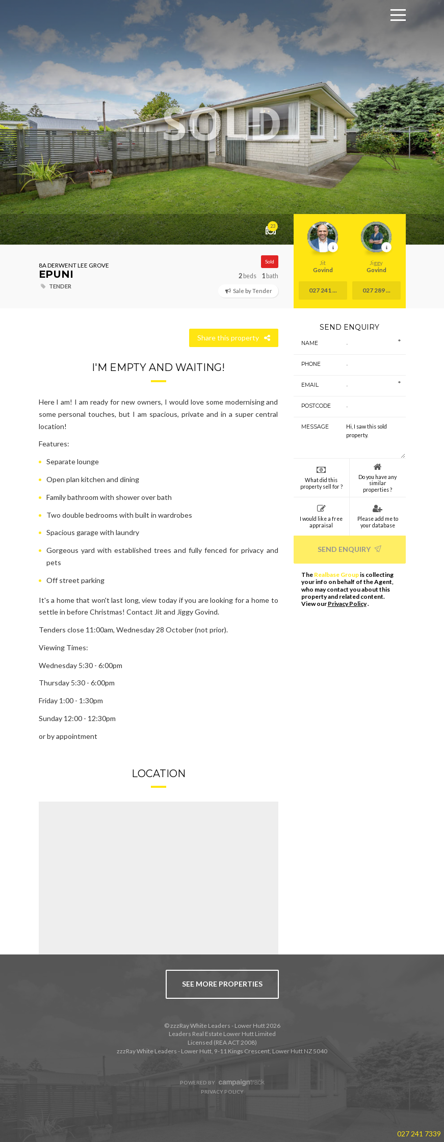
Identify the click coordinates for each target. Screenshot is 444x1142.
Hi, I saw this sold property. (372, 437)
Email (310, 385)
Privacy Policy (347, 603)
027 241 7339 (419, 1133)
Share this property (233, 337)
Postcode (312, 406)
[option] (222, 122)
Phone (311, 364)
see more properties (222, 983)
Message (312, 426)
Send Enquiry (349, 549)
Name (309, 343)
